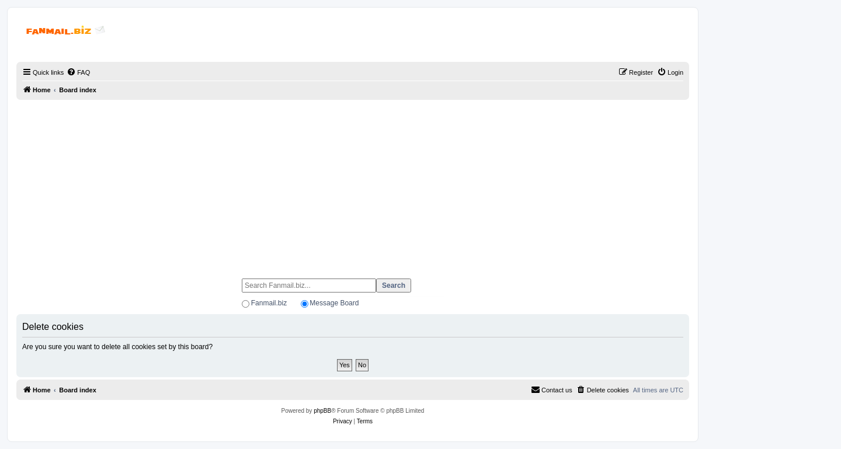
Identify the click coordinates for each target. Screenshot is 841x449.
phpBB (322, 411)
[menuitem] (78, 72)
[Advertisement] (352, 184)
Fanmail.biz (269, 303)
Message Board (334, 303)
